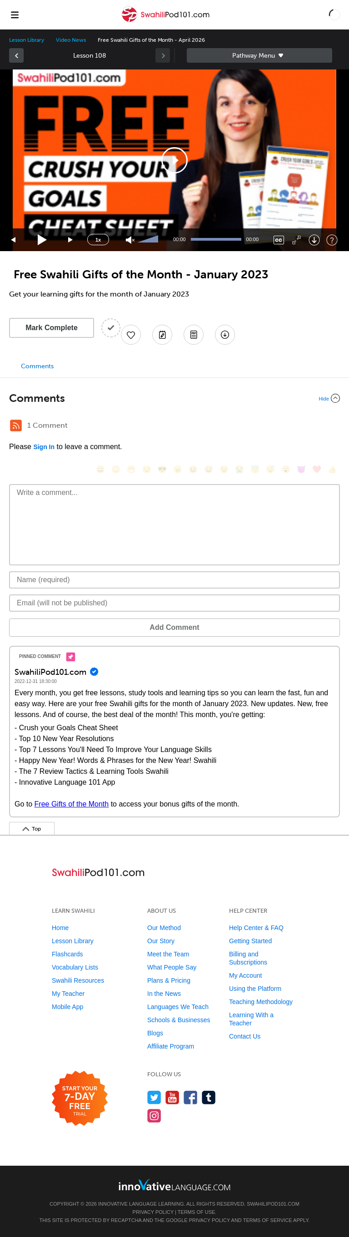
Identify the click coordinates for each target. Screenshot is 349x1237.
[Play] (42, 240)
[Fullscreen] (296, 240)
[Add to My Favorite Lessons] (131, 335)
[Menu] (14, 14)
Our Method (164, 927)
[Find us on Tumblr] (209, 1097)
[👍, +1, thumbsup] (332, 469)
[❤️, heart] (316, 469)
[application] (174, 160)
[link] (16, 55)
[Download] (314, 240)
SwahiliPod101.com (273, 1204)
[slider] (149, 239)
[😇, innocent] (255, 469)
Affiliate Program (170, 1046)
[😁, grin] (131, 469)
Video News (71, 40)
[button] (334, 14)
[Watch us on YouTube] (172, 1097)
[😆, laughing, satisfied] (193, 469)
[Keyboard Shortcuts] (332, 240)
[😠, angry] (177, 469)
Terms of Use (196, 1212)
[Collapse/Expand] (174, 398)
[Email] (174, 603)
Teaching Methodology (261, 1001)
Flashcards (67, 954)
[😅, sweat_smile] (208, 469)
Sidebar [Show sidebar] (259, 55)
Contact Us (244, 1036)
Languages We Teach (178, 1006)
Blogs (155, 1033)
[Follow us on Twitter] (154, 1097)
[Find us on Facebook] (191, 1097)
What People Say (171, 967)
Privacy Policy (153, 1212)
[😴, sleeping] (270, 469)
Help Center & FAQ (256, 927)
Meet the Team (168, 954)
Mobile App (67, 1006)
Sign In (44, 446)
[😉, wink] (224, 469)
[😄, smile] (100, 469)
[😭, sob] (239, 469)
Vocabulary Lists (75, 967)
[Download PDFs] (194, 335)
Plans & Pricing (168, 980)
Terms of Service (267, 1220)
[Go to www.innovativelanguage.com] (174, 1184)
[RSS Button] (16, 425)
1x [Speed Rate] (98, 239)
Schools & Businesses (178, 1020)
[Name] (174, 580)
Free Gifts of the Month (72, 804)
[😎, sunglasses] (162, 469)
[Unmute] (130, 240)
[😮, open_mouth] (286, 469)
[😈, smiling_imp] (301, 469)
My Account (245, 975)
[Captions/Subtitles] (278, 240)
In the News (164, 993)
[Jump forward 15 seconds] (71, 240)
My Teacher (68, 993)
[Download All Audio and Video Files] (225, 335)
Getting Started (250, 941)
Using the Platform (255, 988)
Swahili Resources (78, 980)
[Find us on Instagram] (154, 1115)
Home (60, 927)
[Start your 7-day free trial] (80, 1099)
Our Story (160, 941)
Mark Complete (51, 328)
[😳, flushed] (116, 469)
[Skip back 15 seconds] (13, 240)
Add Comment (174, 627)
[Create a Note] (162, 335)
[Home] (166, 21)
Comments (37, 366)
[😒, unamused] (147, 469)
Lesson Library (26, 40)
